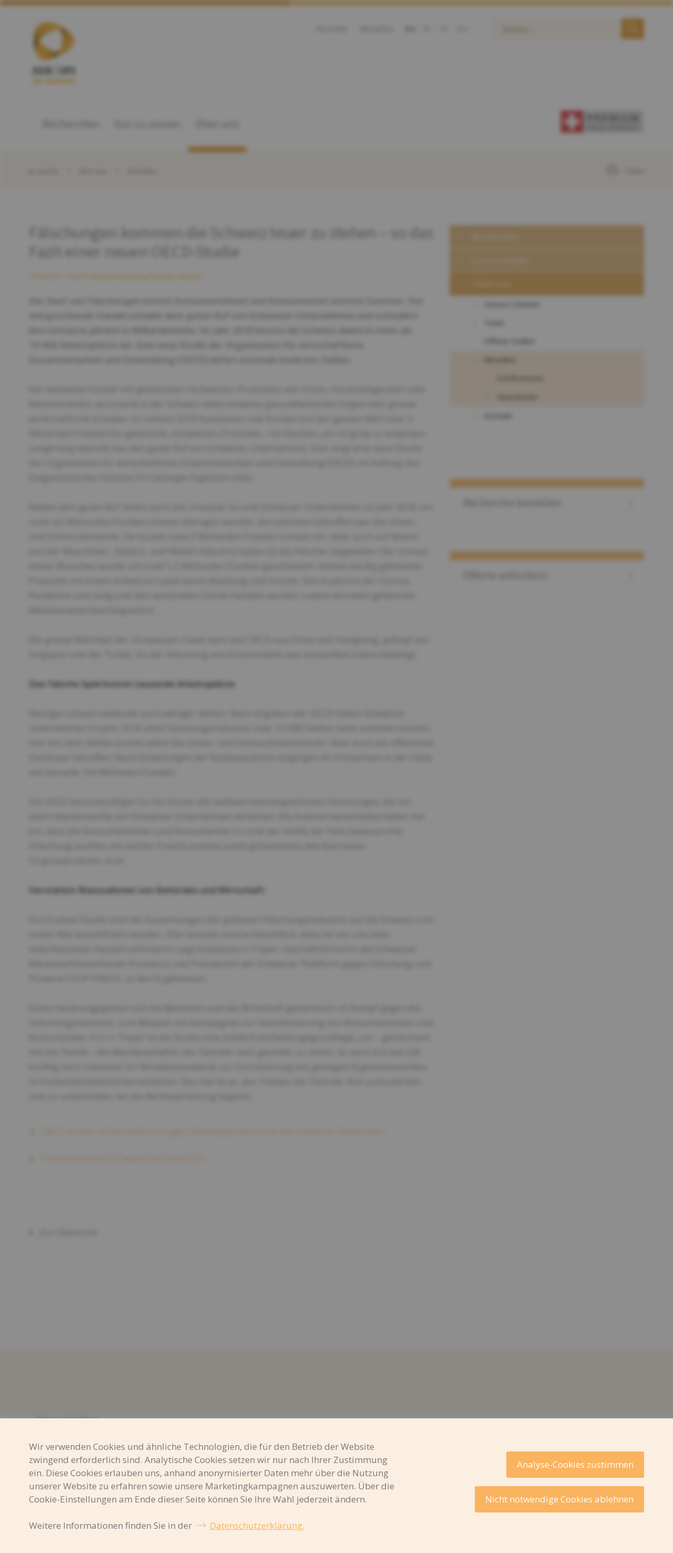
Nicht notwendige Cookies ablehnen (559, 1499)
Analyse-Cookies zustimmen (575, 1464)
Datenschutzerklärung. (257, 1525)
